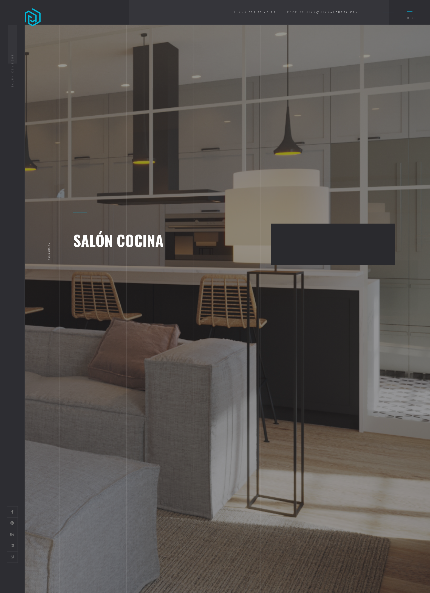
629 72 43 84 (262, 12)
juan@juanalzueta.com (332, 12)
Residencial (48, 251)
